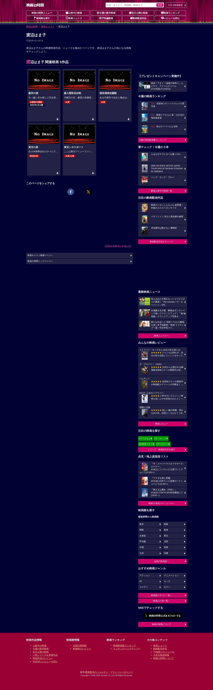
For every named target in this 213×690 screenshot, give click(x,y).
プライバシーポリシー (121, 672)
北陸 (166, 541)
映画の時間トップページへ (40, 261)
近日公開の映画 (138, 12)
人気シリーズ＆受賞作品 (45, 655)
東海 (166, 530)
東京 (141, 524)
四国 (166, 547)
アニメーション (171, 575)
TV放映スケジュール (163, 652)
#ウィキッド (160, 438)
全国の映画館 (80, 645)
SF (140, 581)
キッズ (167, 581)
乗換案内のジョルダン (96, 672)
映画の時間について (161, 624)
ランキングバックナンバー (126, 648)
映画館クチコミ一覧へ (161, 595)
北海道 (142, 536)
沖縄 (166, 553)
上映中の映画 (74, 12)
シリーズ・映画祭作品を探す (161, 449)
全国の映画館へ (161, 561)
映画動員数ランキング (124, 645)
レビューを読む (170, 18)
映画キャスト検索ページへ (40, 255)
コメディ (143, 587)
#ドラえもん (145, 438)
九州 (141, 553)
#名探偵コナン (146, 444)
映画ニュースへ (161, 335)
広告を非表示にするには (118, 246)
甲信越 (142, 541)
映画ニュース (74, 18)
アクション (144, 575)
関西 (141, 530)
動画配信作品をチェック (161, 241)
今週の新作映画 (106, 12)
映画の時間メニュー (42, 13)
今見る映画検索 (175, 5)
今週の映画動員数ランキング (152, 140)
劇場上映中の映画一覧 (161, 191)
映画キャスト (48, 26)
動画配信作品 (138, 18)
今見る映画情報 (161, 655)
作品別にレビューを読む (45, 661)
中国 (141, 547)
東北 (166, 536)
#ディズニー (162, 444)
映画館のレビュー (82, 648)
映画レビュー (161, 424)
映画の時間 (32, 26)
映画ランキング (170, 12)
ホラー (167, 587)
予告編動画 (106, 18)
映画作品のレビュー (43, 658)
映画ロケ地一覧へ (161, 601)
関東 (166, 524)
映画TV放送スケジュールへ (162, 503)
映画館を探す (42, 18)
